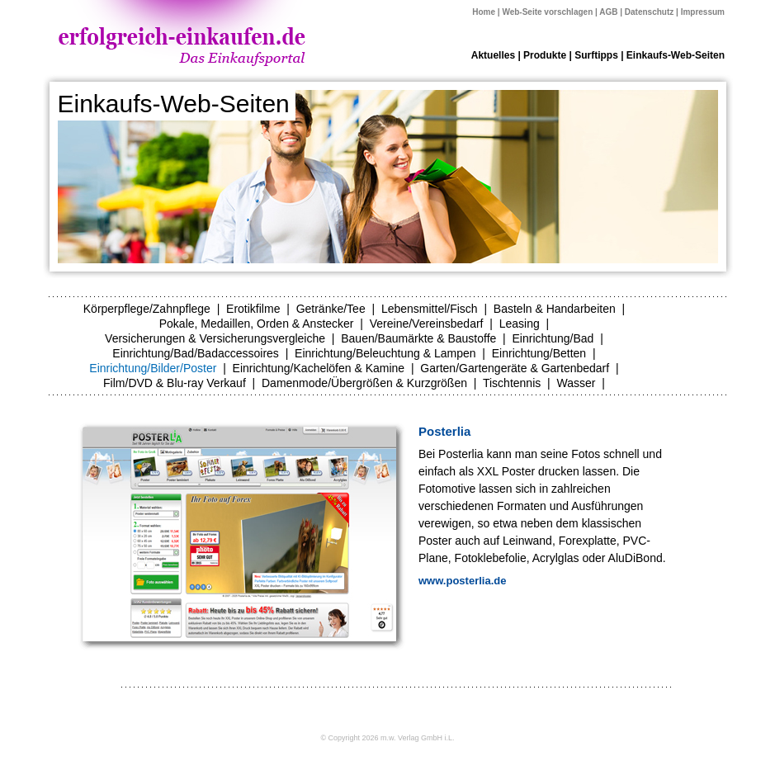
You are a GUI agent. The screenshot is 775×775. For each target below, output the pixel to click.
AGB (608, 12)
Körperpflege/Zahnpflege (146, 308)
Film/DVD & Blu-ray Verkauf (174, 383)
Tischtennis (512, 383)
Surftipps (596, 55)
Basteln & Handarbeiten (555, 308)
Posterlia (444, 431)
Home (483, 12)
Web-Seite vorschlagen (547, 12)
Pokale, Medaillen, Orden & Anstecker (256, 323)
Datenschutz (649, 12)
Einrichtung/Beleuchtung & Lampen (385, 353)
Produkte (544, 55)
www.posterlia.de (462, 580)
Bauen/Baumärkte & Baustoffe (418, 338)
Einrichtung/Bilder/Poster (152, 368)
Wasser (575, 383)
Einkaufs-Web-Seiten (675, 55)
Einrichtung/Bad (553, 338)
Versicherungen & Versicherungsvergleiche (215, 338)
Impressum (703, 12)
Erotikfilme (253, 308)
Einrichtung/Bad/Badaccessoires (195, 353)
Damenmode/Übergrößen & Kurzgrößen (364, 383)
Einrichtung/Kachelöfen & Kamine (319, 368)
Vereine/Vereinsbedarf (427, 323)
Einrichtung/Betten (539, 353)
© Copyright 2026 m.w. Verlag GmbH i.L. (387, 738)
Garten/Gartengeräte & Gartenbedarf (514, 368)
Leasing (519, 323)
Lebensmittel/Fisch (429, 308)
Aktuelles (493, 55)
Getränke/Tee (331, 308)
